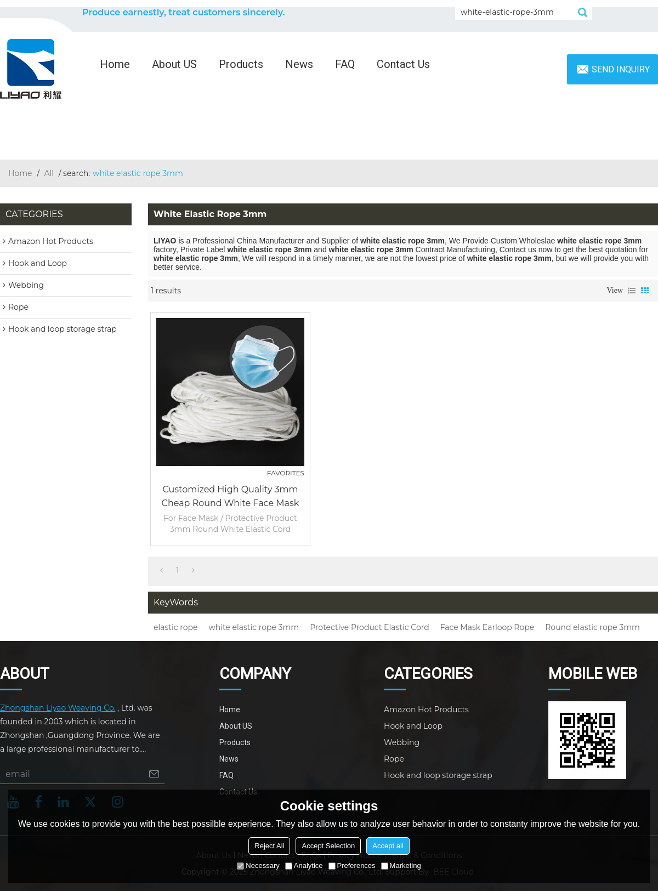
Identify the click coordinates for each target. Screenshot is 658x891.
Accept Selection (328, 846)
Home (115, 64)
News (299, 64)
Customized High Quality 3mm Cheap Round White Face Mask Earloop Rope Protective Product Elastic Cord (230, 497)
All (49, 173)
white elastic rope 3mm (253, 627)
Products (241, 64)
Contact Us (403, 64)
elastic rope (175, 627)
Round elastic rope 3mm (592, 627)
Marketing (401, 865)
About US (174, 64)
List (631, 290)
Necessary (258, 865)
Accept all (387, 846)
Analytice (304, 865)
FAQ (345, 64)
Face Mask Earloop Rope (487, 627)
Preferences (352, 865)
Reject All (269, 846)
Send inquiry (621, 69)
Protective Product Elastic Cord (369, 627)
